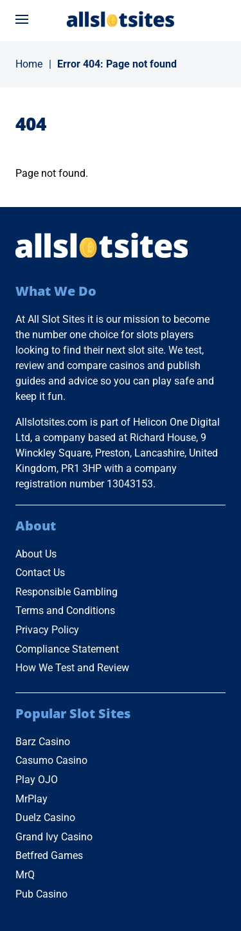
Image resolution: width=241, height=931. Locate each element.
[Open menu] (21, 19)
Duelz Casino (45, 817)
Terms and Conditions (65, 610)
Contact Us (40, 572)
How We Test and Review (72, 668)
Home (28, 64)
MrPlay (31, 799)
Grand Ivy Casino (54, 837)
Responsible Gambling (66, 592)
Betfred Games (49, 855)
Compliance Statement (67, 649)
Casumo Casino (51, 760)
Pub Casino (41, 894)
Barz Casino (42, 742)
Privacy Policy (47, 630)
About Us (36, 554)
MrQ (25, 875)
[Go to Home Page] (120, 19)
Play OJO (36, 779)
